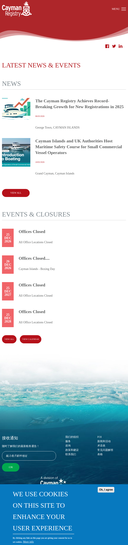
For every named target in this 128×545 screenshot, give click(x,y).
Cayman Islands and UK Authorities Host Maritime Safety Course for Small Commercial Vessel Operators (78, 147)
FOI (99, 436)
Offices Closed (32, 231)
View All (15, 193)
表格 (100, 454)
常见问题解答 (105, 450)
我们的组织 (72, 436)
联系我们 (70, 454)
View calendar (30, 339)
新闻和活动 (104, 441)
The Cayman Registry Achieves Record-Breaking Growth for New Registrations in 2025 (79, 103)
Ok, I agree (106, 493)
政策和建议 (72, 450)
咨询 (68, 445)
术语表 (101, 445)
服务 (68, 441)
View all (9, 339)
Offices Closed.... (34, 258)
